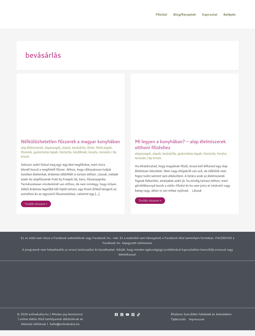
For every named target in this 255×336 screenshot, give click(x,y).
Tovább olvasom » (36, 209)
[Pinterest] (133, 320)
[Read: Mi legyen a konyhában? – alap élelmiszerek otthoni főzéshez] (184, 105)
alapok (68, 153)
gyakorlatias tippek (47, 158)
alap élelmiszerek (32, 153)
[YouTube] (127, 320)
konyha (97, 158)
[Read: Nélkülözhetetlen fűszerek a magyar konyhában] (70, 105)
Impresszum (198, 324)
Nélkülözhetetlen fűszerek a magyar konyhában (61, 144)
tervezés (109, 158)
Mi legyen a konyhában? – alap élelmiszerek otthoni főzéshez (183, 144)
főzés (95, 153)
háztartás (68, 158)
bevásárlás (82, 153)
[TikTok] (138, 320)
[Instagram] (122, 320)
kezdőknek (83, 158)
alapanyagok (54, 153)
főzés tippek (108, 153)
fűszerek (27, 158)
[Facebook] (116, 320)
